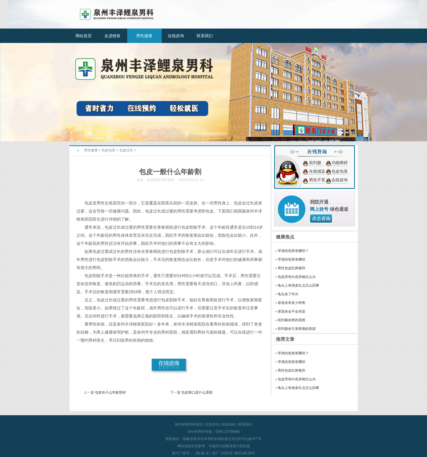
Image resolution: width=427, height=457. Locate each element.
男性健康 (144, 35)
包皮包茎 (108, 150)
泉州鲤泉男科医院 (188, 424)
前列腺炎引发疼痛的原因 (297, 329)
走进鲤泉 (112, 35)
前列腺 (315, 162)
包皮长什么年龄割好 (110, 392)
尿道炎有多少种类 (291, 303)
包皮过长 (126, 150)
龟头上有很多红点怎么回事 (298, 285)
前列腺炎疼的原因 (291, 320)
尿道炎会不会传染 (291, 311)
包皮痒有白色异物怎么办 (297, 277)
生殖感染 (317, 171)
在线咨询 (176, 35)
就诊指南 (229, 424)
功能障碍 (340, 162)
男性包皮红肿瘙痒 (291, 268)
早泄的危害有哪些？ (293, 251)
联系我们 (205, 35)
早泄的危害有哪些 (291, 259)
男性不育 (317, 180)
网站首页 (84, 35)
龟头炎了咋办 (288, 294)
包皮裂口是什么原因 (196, 392)
